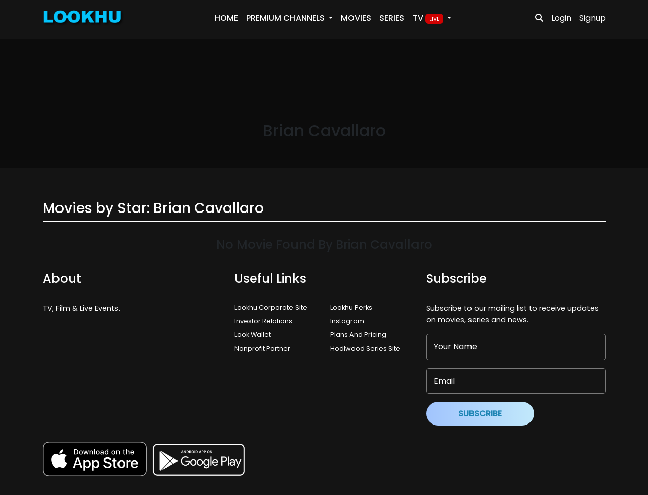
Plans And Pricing (358, 334)
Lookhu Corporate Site (272, 307)
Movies (356, 18)
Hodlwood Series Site (365, 348)
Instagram (347, 321)
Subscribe (480, 413)
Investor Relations (263, 321)
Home (226, 18)
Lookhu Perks (351, 307)
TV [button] (429, 18)
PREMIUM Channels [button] (286, 18)
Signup (592, 18)
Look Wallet (252, 334)
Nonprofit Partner (262, 348)
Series (391, 18)
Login (561, 18)
